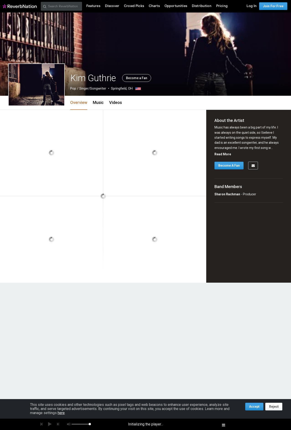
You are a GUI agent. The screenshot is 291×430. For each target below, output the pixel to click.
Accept (254, 406)
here (61, 413)
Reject (273, 406)
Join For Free (273, 6)
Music (98, 102)
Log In (252, 6)
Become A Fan (229, 165)
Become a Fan (136, 78)
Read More (222, 154)
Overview (78, 102)
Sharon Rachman (227, 194)
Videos (115, 102)
